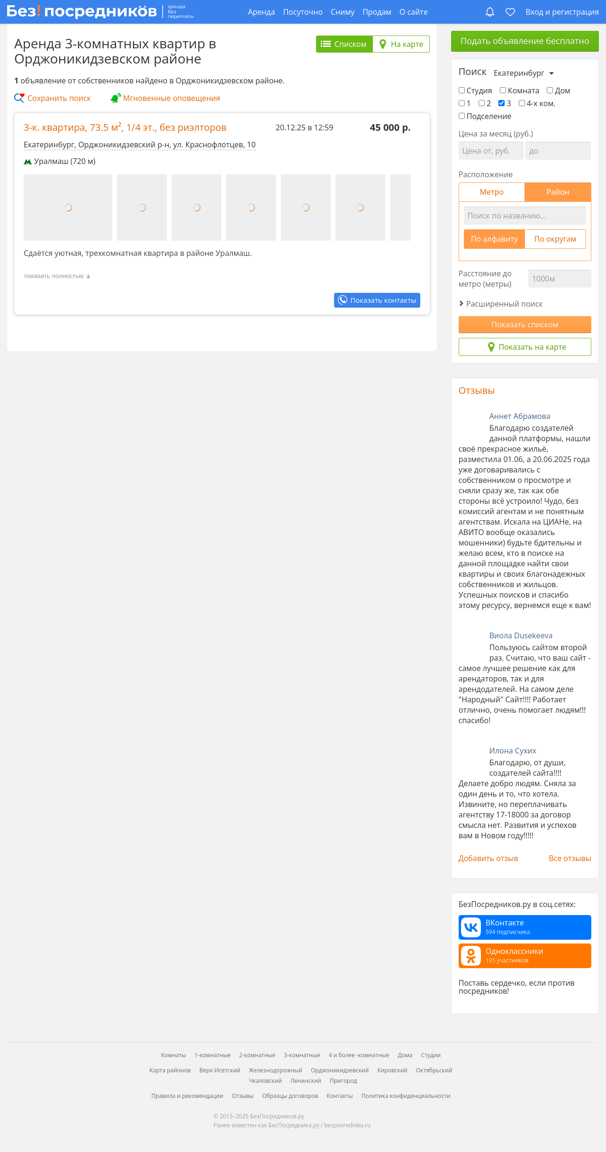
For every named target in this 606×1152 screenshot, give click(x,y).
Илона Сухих (512, 750)
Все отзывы (570, 858)
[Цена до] (557, 151)
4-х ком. (537, 103)
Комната (520, 90)
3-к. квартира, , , (125, 127)
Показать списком (524, 324)
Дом (558, 90)
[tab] (344, 44)
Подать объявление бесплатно (525, 40)
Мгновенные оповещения (171, 98)
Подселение (485, 116)
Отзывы (477, 390)
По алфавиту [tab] (494, 239)
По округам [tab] (555, 239)
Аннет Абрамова (520, 416)
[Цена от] (491, 151)
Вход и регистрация (562, 12)
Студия (475, 90)
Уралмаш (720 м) (60, 161)
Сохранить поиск (59, 98)
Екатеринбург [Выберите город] (519, 73)
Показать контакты (383, 300)
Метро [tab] (492, 192)
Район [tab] (557, 192)
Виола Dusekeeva (521, 635)
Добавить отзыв (488, 858)
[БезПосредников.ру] (100, 11)
